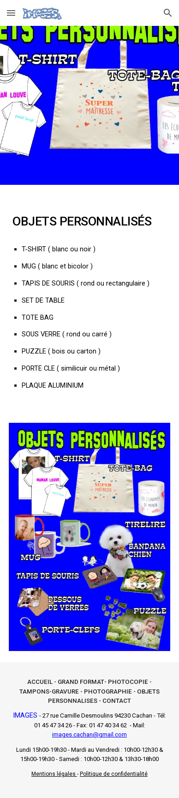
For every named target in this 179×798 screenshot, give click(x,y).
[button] (11, 12)
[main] (89, 298)
